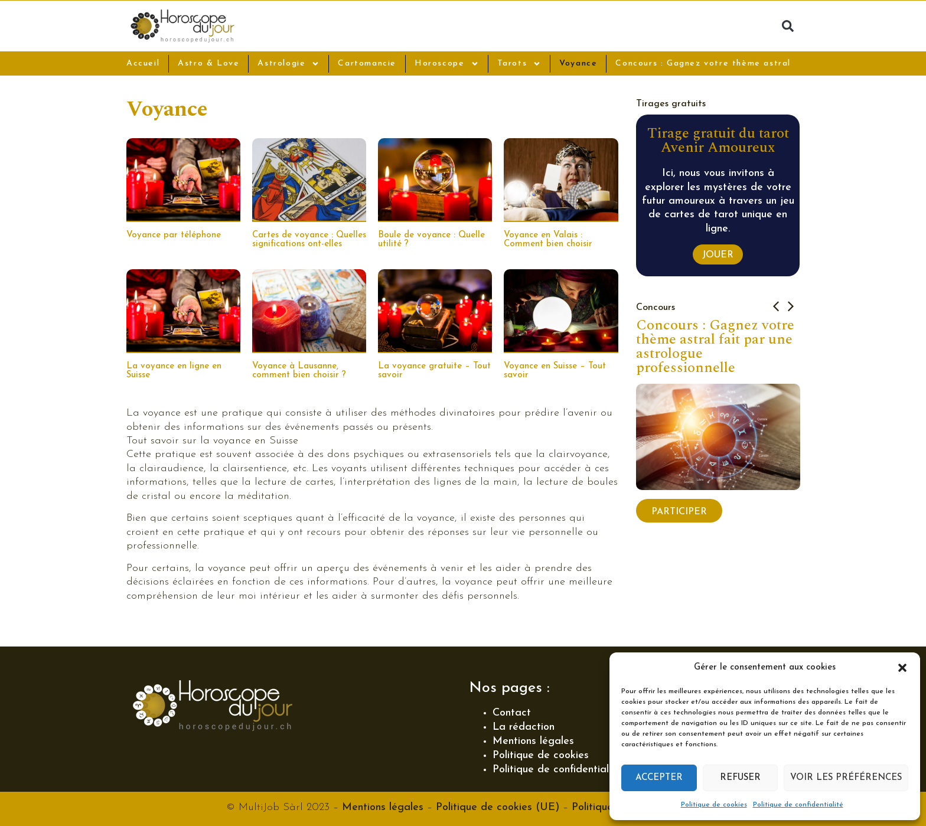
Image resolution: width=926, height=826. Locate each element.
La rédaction (524, 727)
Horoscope (446, 64)
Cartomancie (367, 63)
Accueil (142, 63)
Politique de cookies (714, 804)
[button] (902, 668)
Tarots (519, 64)
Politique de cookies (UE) (497, 807)
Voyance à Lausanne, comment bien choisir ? (299, 371)
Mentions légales (533, 741)
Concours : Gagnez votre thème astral (703, 63)
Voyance (578, 63)
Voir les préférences (846, 777)
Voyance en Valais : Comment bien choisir (548, 240)
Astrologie (288, 64)
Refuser (740, 777)
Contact (512, 713)
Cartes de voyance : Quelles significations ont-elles (309, 240)
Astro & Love (208, 63)
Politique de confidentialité (798, 804)
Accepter (659, 777)
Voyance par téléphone (173, 235)
